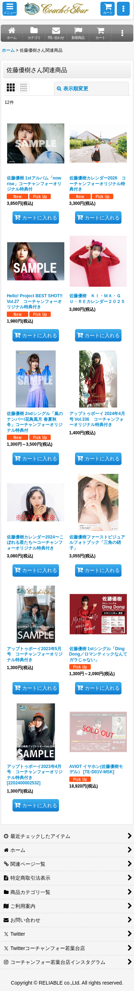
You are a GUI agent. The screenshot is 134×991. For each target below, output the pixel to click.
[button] (10, 9)
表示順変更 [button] (72, 88)
